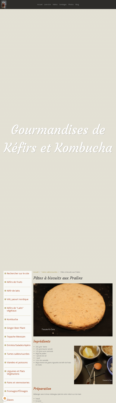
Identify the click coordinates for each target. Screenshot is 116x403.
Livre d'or (47, 4)
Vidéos (55, 4)
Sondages (63, 4)
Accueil (39, 4)
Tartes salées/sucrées (49, 272)
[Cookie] (4, 398)
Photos (71, 4)
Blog (77, 4)
